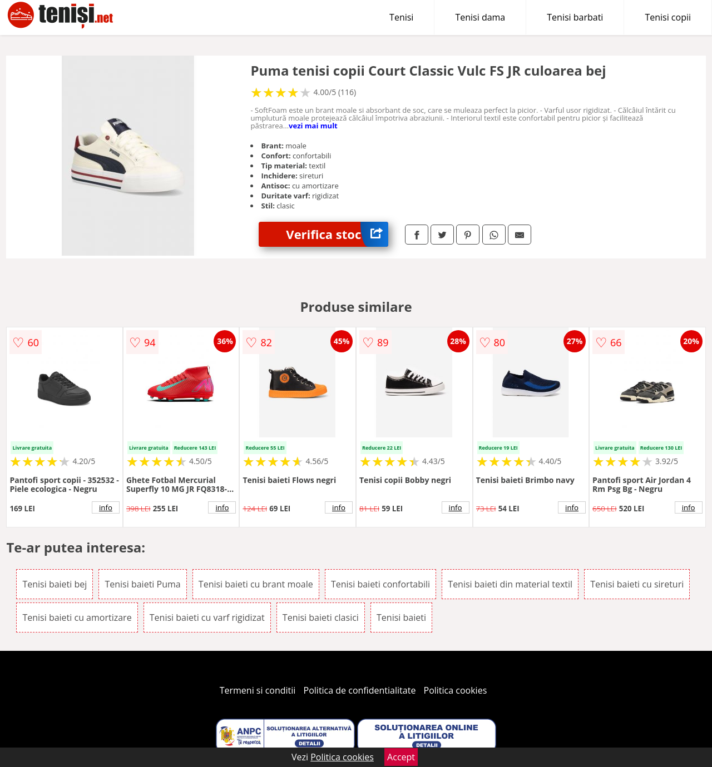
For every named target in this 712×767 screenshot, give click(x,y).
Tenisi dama (480, 17)
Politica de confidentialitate (360, 690)
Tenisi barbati (575, 17)
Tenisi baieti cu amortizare (76, 617)
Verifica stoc (337, 234)
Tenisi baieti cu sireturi (637, 584)
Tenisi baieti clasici (321, 617)
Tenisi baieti (401, 617)
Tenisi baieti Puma (142, 584)
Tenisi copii (668, 17)
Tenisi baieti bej (54, 584)
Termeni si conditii (258, 690)
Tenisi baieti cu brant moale (256, 584)
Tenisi (401, 17)
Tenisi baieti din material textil (510, 584)
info (105, 507)
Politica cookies (455, 690)
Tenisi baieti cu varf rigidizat (207, 617)
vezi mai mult (313, 126)
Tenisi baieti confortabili (380, 584)
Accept (401, 757)
